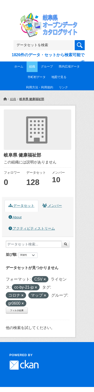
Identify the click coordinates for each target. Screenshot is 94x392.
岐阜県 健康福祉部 (31, 99)
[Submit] (65, 244)
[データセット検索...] (34, 244)
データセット (22, 206)
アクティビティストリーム (32, 228)
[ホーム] (5, 99)
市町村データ (37, 77)
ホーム (18, 66)
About (15, 217)
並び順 (11, 254)
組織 (32, 66)
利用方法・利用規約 (39, 87)
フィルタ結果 (17, 310)
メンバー (52, 206)
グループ (47, 66)
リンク (63, 87)
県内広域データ (69, 66)
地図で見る (58, 77)
